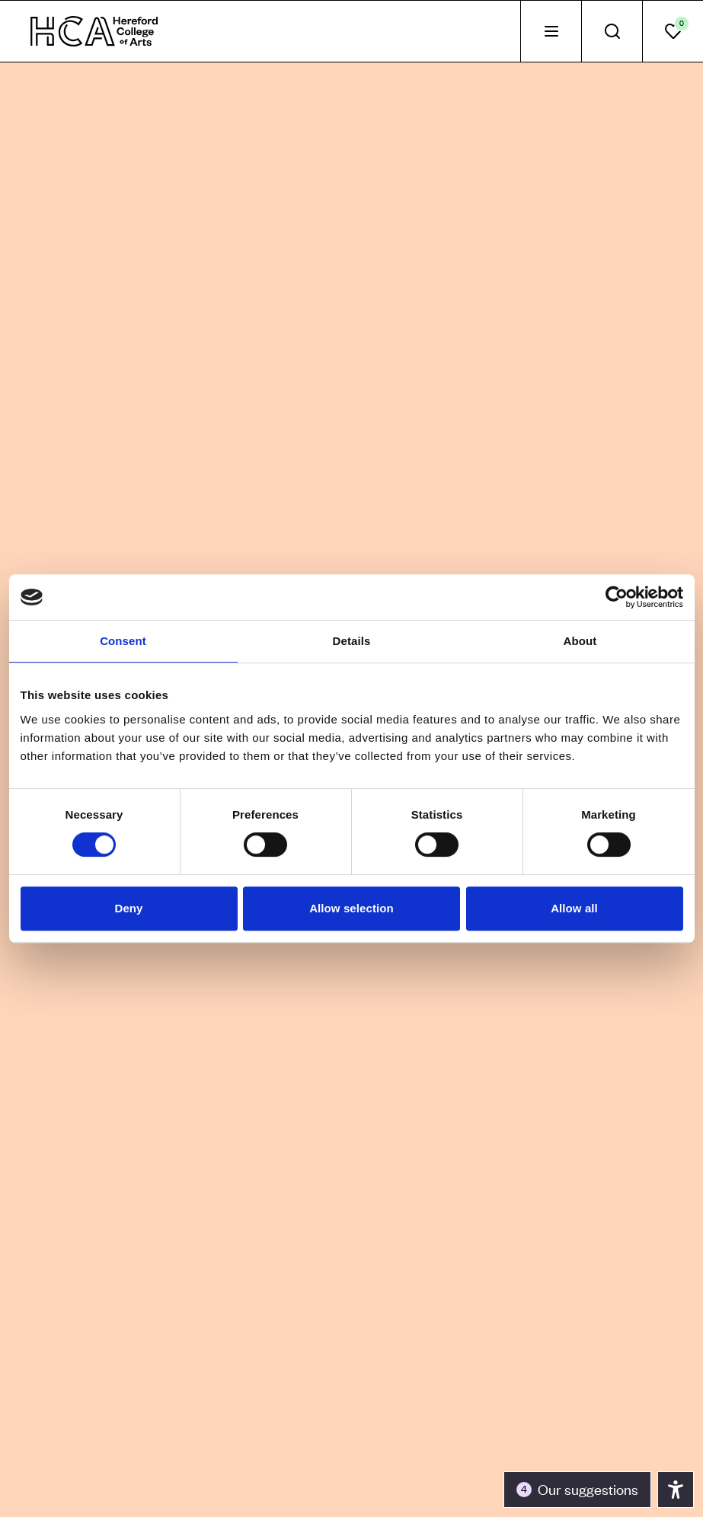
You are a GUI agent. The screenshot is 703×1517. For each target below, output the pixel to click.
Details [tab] (352, 640)
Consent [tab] (123, 640)
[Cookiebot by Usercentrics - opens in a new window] (616, 597)
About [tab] (580, 640)
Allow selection (351, 908)
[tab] (550, 31)
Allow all (574, 908)
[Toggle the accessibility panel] (577, 1489)
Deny (128, 908)
